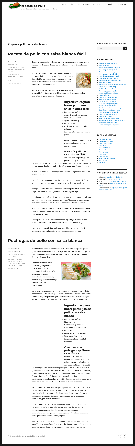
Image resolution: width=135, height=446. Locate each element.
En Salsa (96, 4)
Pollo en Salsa (12, 254)
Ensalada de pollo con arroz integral (111, 108)
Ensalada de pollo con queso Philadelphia (112, 85)
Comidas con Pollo (14, 67)
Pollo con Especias (105, 148)
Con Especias (108, 4)
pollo (9, 259)
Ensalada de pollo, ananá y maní (110, 80)
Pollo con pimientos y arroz (108, 70)
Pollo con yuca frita (105, 116)
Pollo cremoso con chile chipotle (109, 74)
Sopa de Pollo (103, 160)
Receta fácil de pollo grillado (108, 93)
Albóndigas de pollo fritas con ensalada (112, 120)
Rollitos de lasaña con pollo (108, 123)
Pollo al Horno (103, 146)
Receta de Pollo (13, 62)
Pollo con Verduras (105, 150)
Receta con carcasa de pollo (108, 106)
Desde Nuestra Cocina (106, 141)
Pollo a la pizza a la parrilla (108, 91)
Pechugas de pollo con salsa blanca (45, 240)
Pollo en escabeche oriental (108, 97)
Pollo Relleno (103, 156)
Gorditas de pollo (104, 95)
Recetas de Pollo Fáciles (107, 158)
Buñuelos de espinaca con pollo (109, 68)
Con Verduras (121, 4)
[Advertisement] (57, 25)
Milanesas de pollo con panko (109, 125)
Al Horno (87, 4)
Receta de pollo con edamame (109, 118)
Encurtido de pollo (115, 179)
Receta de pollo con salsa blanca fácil (47, 53)
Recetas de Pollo (33, 6)
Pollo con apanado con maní (108, 112)
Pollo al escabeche (105, 82)
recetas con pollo (14, 263)
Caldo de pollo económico (107, 101)
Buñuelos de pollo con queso (108, 72)
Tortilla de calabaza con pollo (108, 63)
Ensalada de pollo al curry (107, 87)
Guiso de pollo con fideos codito (109, 110)
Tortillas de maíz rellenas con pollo (110, 89)
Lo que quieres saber (106, 143)
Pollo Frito (102, 154)
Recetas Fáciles (68, 4)
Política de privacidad (37, 436)
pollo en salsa (17, 261)
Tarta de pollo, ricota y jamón (116, 181)
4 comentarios (13, 268)
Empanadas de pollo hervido (113, 177)
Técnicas (102, 163)
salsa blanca (18, 265)
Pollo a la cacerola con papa (108, 114)
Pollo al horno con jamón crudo (109, 76)
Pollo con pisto (104, 65)
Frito (79, 4)
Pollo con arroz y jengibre (107, 99)
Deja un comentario (14, 84)
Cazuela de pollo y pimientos (108, 78)
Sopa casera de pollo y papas (108, 104)
